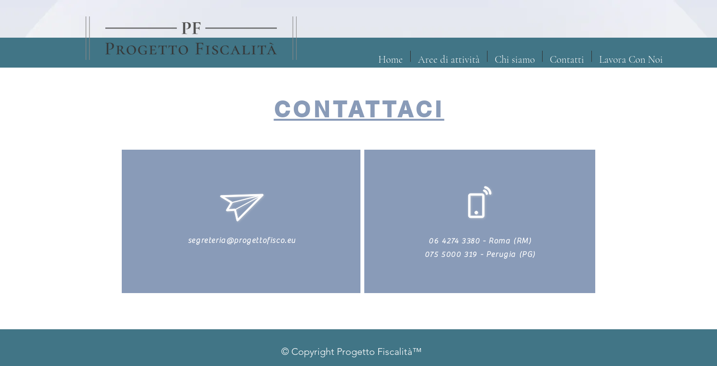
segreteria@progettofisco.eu (242, 240)
